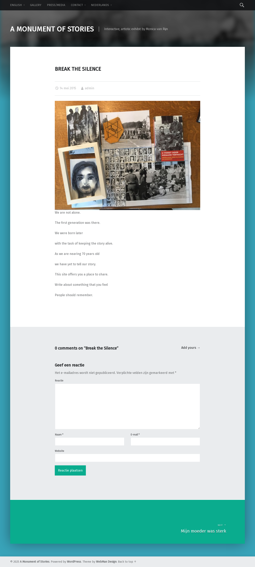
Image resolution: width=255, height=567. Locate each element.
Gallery (35, 5)
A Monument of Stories (34, 561)
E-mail (135, 434)
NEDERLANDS (100, 5)
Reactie (59, 380)
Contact (77, 5)
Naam (59, 434)
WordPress (74, 561)
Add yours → (190, 348)
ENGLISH (16, 5)
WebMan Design (106, 561)
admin (89, 88)
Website (59, 450)
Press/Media (56, 5)
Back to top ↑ (127, 561)
